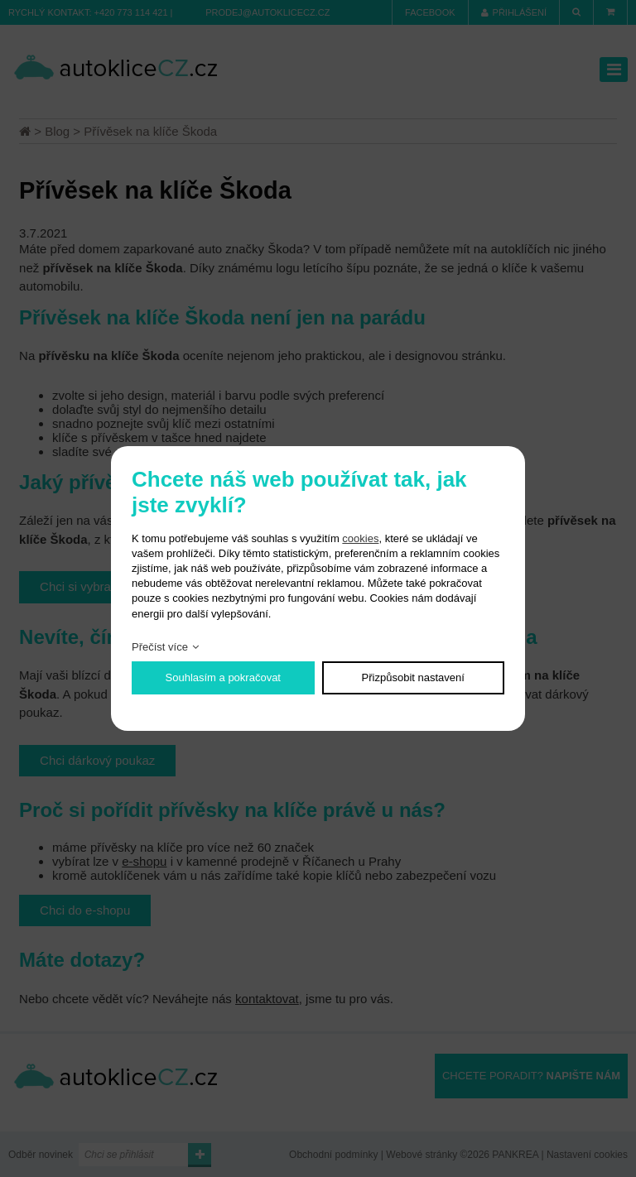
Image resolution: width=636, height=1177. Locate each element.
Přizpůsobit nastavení (413, 677)
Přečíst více (160, 647)
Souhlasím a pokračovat (223, 677)
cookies (360, 538)
